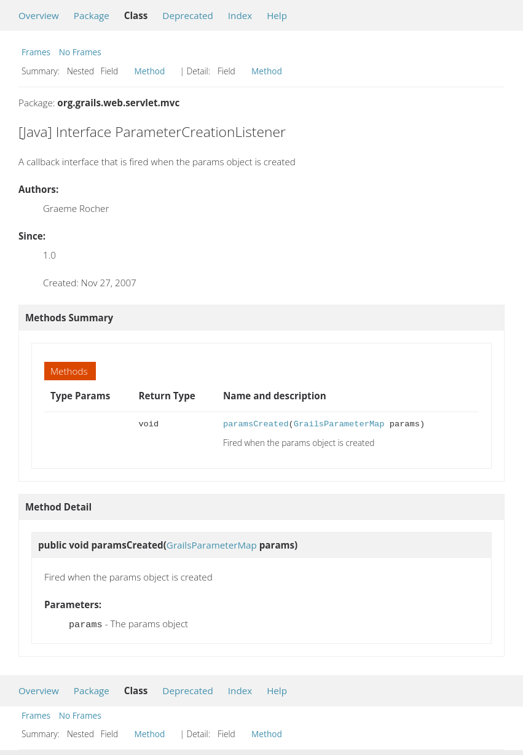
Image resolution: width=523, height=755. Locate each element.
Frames (36, 52)
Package (91, 15)
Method (150, 71)
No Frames (80, 52)
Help (277, 15)
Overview (38, 15)
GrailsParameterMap (339, 424)
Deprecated (187, 15)
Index (240, 15)
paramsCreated (256, 424)
